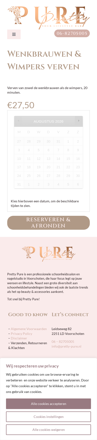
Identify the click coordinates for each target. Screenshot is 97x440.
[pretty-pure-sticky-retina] (48, 8)
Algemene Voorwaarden (28, 329)
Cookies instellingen (49, 417)
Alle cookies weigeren (48, 430)
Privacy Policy (21, 334)
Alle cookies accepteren (48, 404)
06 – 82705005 (63, 341)
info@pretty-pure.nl (66, 346)
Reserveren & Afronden (48, 222)
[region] (48, 399)
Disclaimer (19, 338)
